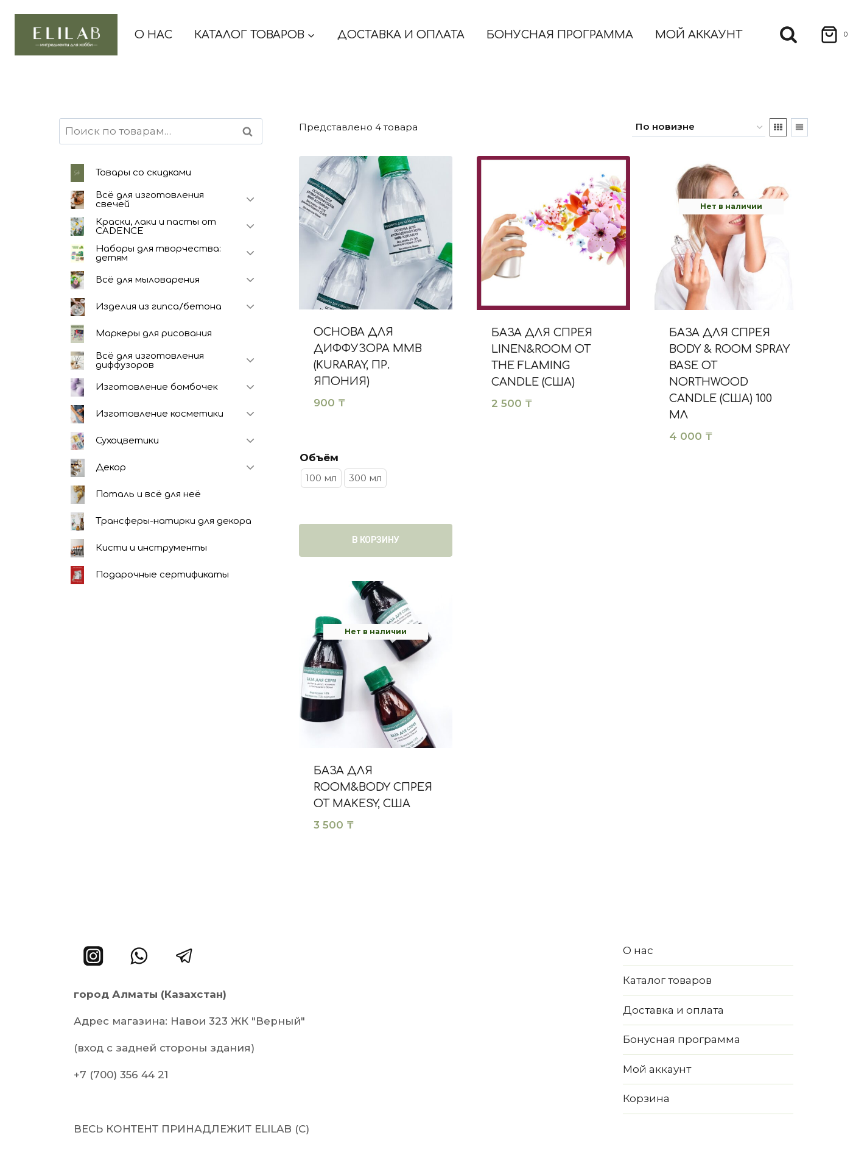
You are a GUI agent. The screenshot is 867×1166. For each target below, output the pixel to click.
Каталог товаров (667, 980)
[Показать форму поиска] (788, 34)
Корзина (646, 1098)
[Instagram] (93, 956)
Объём (319, 457)
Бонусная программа (559, 35)
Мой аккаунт (698, 35)
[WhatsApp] (139, 956)
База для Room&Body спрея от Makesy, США (373, 787)
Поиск (250, 131)
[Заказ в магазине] (698, 127)
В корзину (375, 540)
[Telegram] (184, 956)
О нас (153, 35)
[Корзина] (830, 35)
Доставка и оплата (401, 35)
